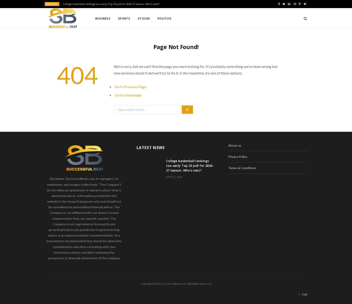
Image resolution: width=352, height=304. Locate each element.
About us (234, 145)
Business (103, 18)
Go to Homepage (128, 95)
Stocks (144, 18)
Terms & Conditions (242, 168)
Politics (164, 18)
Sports (124, 18)
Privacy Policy (237, 157)
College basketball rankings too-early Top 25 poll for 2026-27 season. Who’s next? (111, 4)
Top (303, 295)
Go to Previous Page (130, 87)
